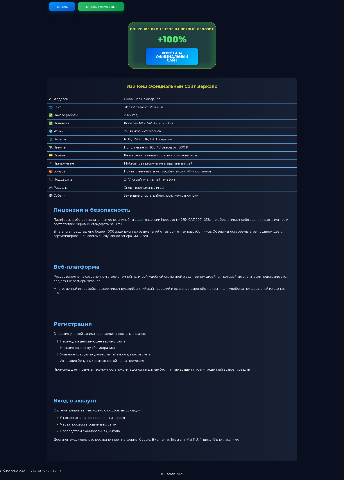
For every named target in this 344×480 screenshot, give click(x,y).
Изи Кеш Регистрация (101, 6)
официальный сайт (172, 56)
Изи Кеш (62, 6)
